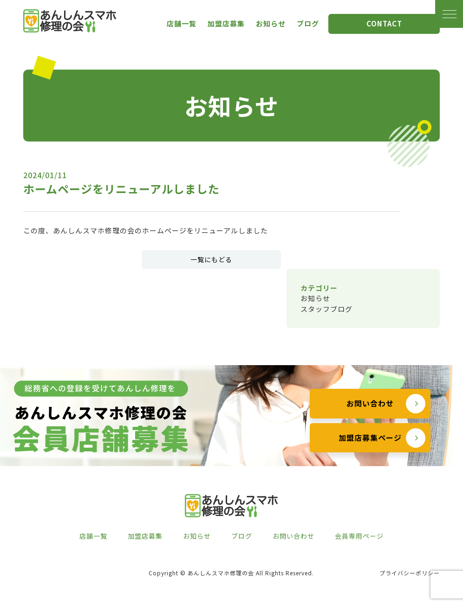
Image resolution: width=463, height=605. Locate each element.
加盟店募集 (226, 23)
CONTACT (384, 23)
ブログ (308, 23)
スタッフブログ (326, 309)
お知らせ (271, 23)
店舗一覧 (181, 23)
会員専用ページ (359, 536)
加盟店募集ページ (370, 449)
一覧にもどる (211, 259)
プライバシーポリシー (409, 573)
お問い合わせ (370, 415)
